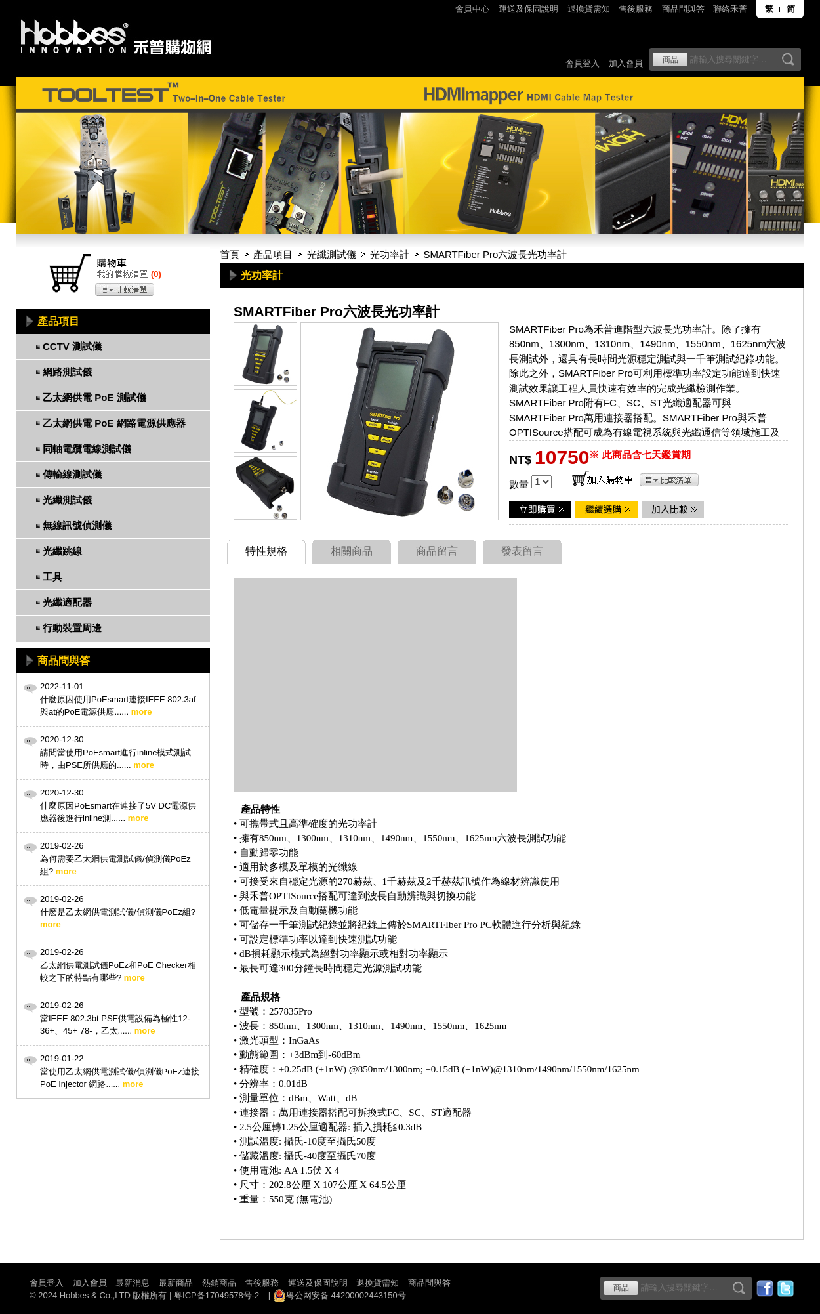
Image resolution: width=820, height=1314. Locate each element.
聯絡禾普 (730, 9)
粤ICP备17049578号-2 (216, 1295)
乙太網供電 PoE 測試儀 (94, 397)
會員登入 (582, 63)
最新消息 (132, 1283)
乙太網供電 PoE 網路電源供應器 (114, 423)
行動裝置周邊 (72, 627)
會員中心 (472, 9)
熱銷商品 (219, 1283)
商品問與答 (683, 9)
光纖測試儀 (331, 254)
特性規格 (266, 551)
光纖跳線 (62, 551)
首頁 (229, 254)
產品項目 (273, 254)
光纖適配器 (67, 602)
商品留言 (437, 551)
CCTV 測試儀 (72, 346)
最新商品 (176, 1283)
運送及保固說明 (528, 9)
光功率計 (389, 254)
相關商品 (352, 551)
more (141, 712)
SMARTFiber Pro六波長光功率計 (495, 254)
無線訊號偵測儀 (77, 525)
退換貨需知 (588, 9)
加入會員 (626, 63)
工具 (52, 576)
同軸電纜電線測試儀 (87, 448)
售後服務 (636, 9)
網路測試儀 (67, 371)
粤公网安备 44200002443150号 (339, 1295)
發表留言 (522, 551)
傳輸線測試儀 (72, 474)
